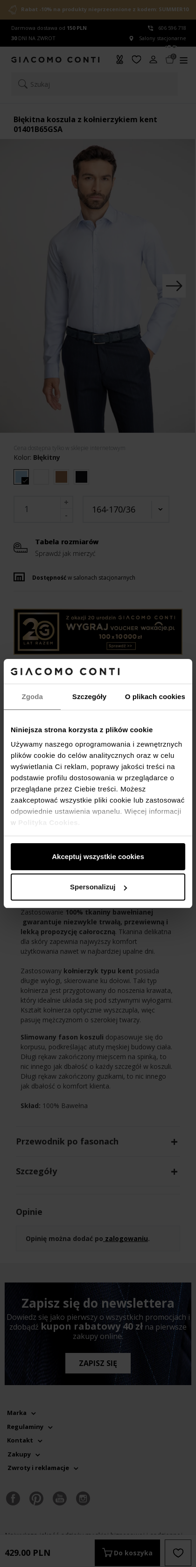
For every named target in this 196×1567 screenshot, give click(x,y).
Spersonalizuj (98, 887)
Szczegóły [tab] (89, 696)
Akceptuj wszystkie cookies (98, 856)
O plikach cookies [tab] (155, 696)
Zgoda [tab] (32, 696)
